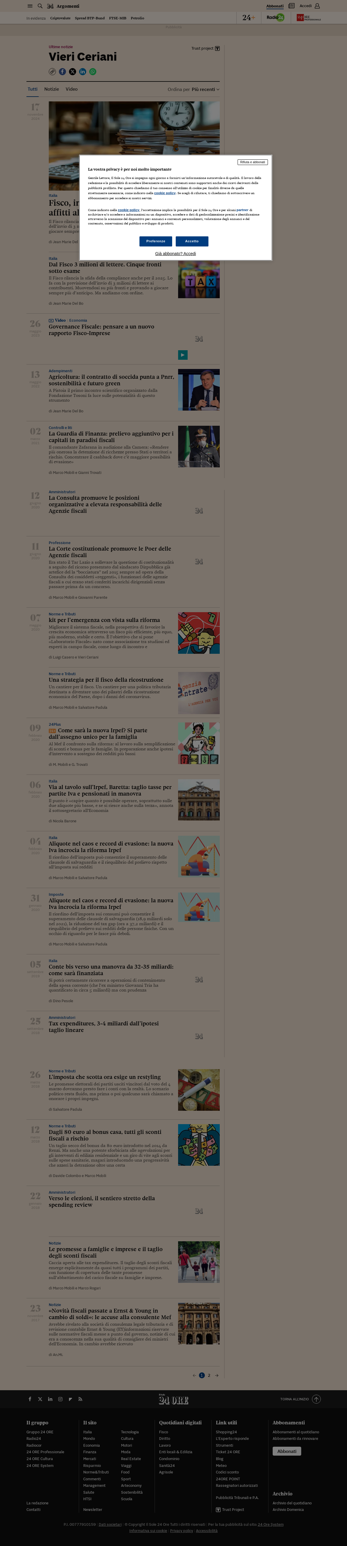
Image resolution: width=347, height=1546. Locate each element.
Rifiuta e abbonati (252, 162)
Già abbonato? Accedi (175, 253)
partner (243, 210)
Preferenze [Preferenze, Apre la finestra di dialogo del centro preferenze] (155, 241)
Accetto (192, 241)
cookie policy (165, 193)
